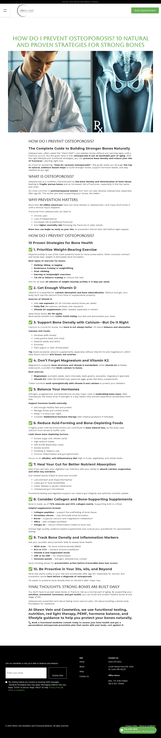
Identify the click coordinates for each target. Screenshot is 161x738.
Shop (81, 671)
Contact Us (84, 676)
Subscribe (57, 675)
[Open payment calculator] (138, 730)
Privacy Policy (55, 687)
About (82, 667)
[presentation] (26, 701)
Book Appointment (145, 10)
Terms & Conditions (16, 690)
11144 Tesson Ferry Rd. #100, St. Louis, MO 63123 (121, 668)
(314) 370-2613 (114, 662)
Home (82, 662)
